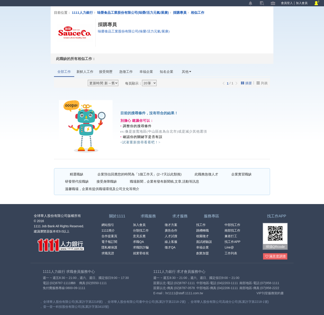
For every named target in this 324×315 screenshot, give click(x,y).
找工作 (201, 225)
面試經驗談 (204, 242)
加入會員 (302, 3)
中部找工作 (232, 225)
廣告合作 (171, 230)
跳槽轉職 (202, 230)
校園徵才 (202, 236)
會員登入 (287, 3)
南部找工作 (232, 230)
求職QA (138, 242)
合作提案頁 (109, 236)
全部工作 (64, 72)
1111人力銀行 (82, 12)
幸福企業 (146, 72)
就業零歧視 (141, 253)
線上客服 (171, 242)
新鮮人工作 (84, 72)
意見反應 (139, 236)
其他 (186, 72)
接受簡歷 (105, 72)
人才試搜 (171, 236)
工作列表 (231, 253)
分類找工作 (141, 230)
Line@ (229, 247)
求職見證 (107, 253)
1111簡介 (108, 230)
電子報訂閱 (109, 242)
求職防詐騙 (141, 247)
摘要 (246, 83)
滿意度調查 (275, 256)
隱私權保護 (109, 247)
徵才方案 (171, 225)
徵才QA (170, 247)
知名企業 (166, 72)
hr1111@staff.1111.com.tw (184, 293)
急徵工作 (126, 72)
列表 (262, 83)
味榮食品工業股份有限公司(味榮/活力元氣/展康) (133, 12)
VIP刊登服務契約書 (270, 293)
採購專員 (182, 12)
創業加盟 (202, 253)
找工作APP (232, 242)
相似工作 (197, 12)
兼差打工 (231, 236)
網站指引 (107, 225)
